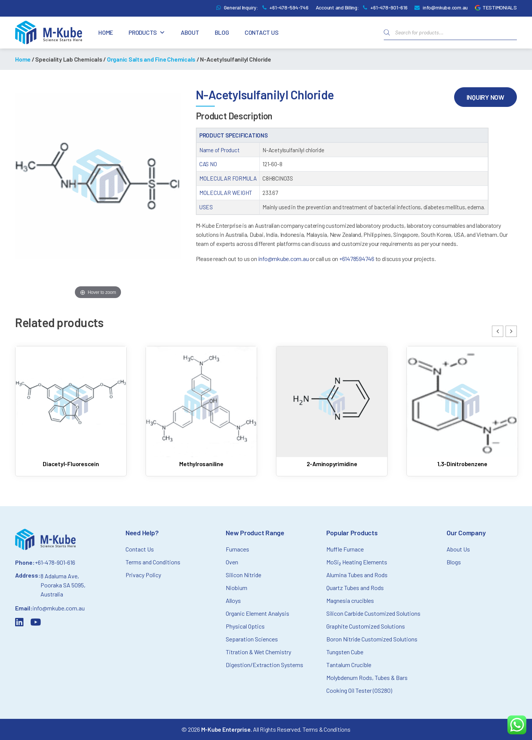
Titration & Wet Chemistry (258, 651)
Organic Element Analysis (257, 613)
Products (147, 32)
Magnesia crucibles (350, 600)
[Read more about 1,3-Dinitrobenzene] (462, 408)
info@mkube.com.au (445, 7)
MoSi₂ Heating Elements (356, 561)
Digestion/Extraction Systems (264, 664)
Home (105, 32)
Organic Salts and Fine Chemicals (151, 59)
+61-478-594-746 (288, 7)
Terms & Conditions (326, 729)
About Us (458, 549)
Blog (222, 32)
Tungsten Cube (344, 651)
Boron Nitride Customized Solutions (371, 639)
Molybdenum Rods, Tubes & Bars (367, 677)
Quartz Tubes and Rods (355, 587)
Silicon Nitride (243, 574)
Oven (232, 561)
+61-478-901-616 (388, 7)
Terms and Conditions (153, 561)
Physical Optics (245, 626)
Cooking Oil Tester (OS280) (359, 690)
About (190, 32)
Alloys (233, 600)
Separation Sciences (252, 639)
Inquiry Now (485, 97)
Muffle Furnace (345, 549)
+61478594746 (356, 258)
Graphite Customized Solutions (365, 626)
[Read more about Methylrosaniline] (201, 408)
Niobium (236, 587)
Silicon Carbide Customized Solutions (373, 613)
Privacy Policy (143, 574)
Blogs (454, 561)
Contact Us (262, 32)
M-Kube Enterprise (226, 729)
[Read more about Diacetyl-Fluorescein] (71, 408)
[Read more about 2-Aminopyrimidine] (331, 408)
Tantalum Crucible (348, 664)
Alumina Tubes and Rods (357, 574)
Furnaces (237, 549)
